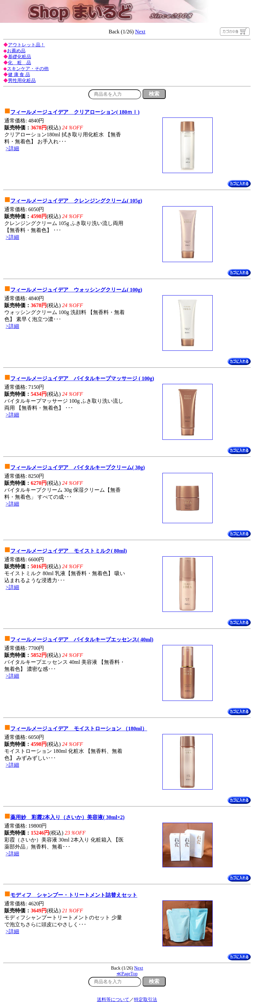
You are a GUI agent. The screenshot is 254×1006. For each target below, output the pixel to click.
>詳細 (12, 148)
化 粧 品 (19, 62)
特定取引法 (145, 999)
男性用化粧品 (22, 80)
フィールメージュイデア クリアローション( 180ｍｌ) (75, 112)
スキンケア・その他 (28, 68)
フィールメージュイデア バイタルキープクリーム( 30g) (77, 467)
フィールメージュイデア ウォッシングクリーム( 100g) (76, 290)
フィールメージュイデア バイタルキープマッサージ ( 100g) (82, 378)
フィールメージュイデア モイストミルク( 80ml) (68, 551)
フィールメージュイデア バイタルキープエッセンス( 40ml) (81, 639)
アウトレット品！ (26, 44)
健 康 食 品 (19, 74)
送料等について (113, 999)
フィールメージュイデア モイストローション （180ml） (78, 728)
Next (140, 31)
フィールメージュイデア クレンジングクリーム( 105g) (76, 201)
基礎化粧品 (19, 56)
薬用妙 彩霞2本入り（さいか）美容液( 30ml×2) (67, 817)
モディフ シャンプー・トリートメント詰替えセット (73, 895)
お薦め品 (16, 50)
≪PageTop (127, 973)
